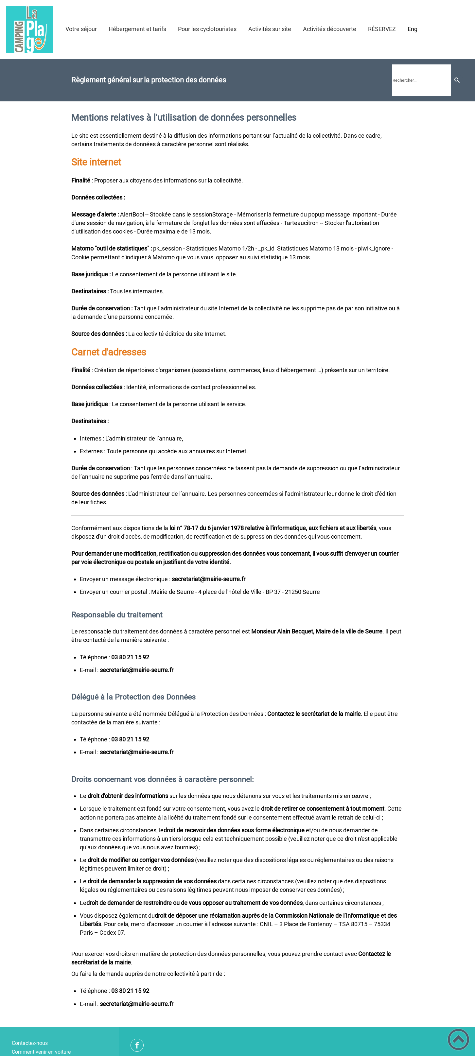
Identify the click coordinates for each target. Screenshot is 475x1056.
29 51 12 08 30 (130, 657)
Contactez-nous (30, 1043)
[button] (458, 1039)
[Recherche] (457, 80)
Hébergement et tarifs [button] (137, 29)
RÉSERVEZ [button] (382, 29)
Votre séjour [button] (81, 29)
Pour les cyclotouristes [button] (207, 29)
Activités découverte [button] (329, 29)
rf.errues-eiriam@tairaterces (136, 669)
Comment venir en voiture (41, 1052)
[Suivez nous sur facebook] (137, 1045)
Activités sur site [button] (269, 29)
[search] (421, 80)
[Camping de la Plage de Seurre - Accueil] (29, 29)
